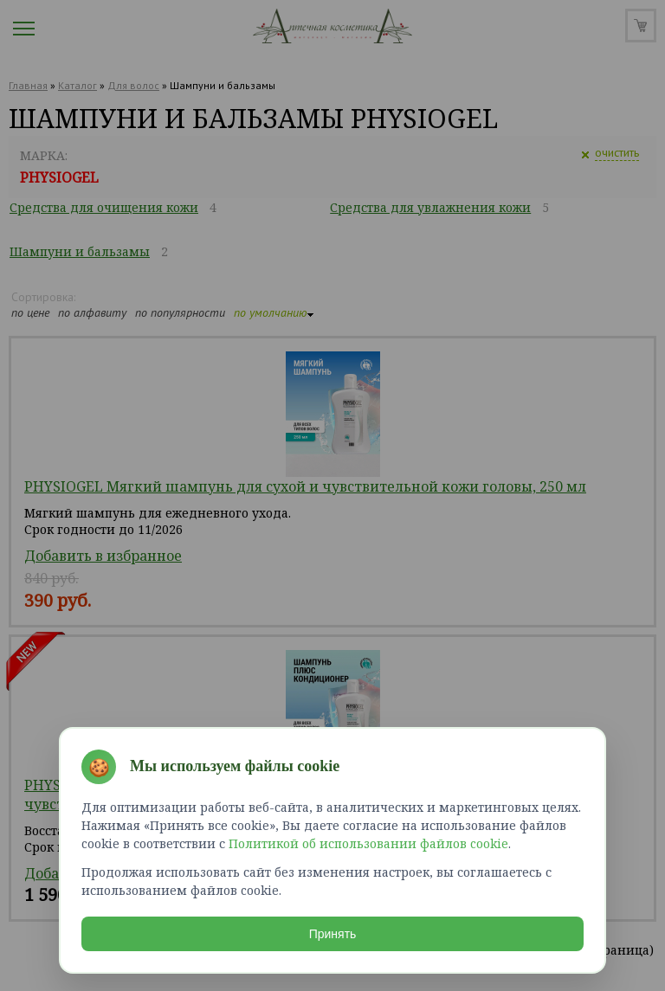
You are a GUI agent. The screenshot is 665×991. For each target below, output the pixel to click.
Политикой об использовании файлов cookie (368, 843)
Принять (333, 934)
